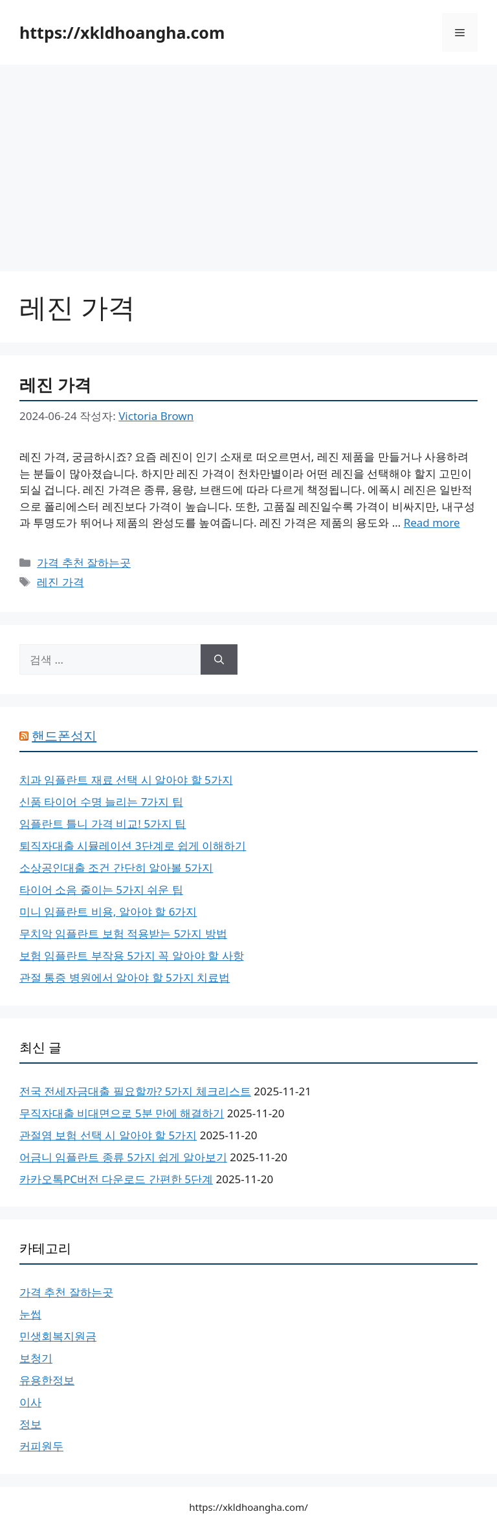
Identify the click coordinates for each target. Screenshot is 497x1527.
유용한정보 (46, 1380)
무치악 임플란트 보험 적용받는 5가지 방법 (123, 933)
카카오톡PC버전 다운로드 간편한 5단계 (116, 1179)
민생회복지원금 (57, 1336)
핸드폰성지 (64, 735)
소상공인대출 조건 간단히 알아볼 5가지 (116, 867)
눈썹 (30, 1314)
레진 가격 (55, 384)
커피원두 (41, 1445)
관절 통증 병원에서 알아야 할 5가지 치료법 (124, 977)
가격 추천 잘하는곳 (84, 562)
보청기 (35, 1358)
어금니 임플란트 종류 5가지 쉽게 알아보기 (123, 1157)
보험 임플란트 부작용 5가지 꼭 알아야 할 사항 (131, 955)
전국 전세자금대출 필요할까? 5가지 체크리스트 (135, 1091)
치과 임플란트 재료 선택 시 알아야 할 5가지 (126, 779)
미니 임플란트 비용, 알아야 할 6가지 (108, 911)
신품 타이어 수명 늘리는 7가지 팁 (101, 801)
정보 (30, 1423)
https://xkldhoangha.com (122, 32)
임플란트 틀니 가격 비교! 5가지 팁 (102, 823)
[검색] (219, 659)
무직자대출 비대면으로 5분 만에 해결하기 (121, 1113)
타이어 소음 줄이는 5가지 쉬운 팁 (101, 889)
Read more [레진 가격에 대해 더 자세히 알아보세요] (432, 522)
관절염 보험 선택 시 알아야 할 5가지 (108, 1135)
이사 (30, 1402)
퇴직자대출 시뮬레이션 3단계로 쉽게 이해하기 (132, 845)
